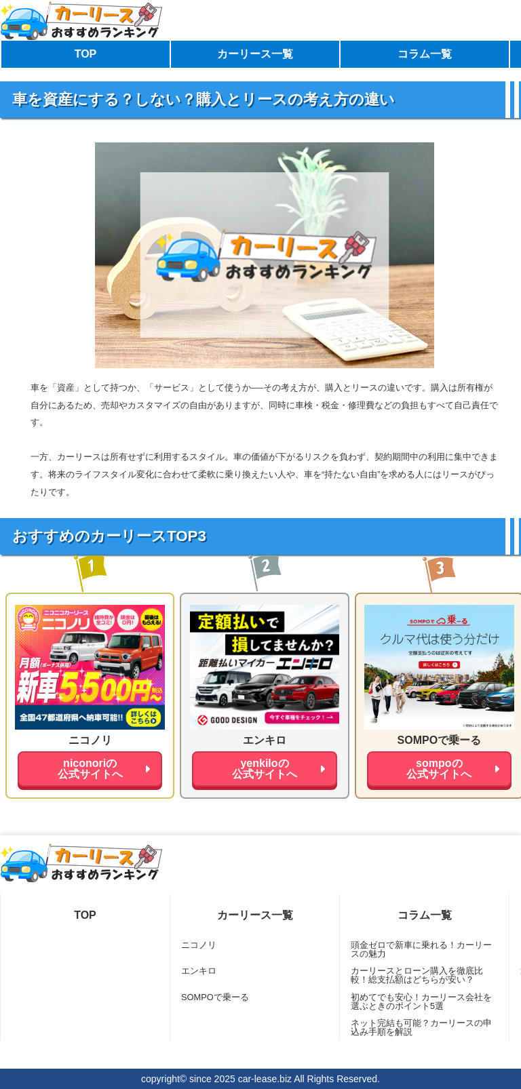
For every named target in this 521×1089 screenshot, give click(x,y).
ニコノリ (198, 945)
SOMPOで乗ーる (215, 997)
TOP (86, 54)
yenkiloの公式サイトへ (264, 768)
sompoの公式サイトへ (438, 768)
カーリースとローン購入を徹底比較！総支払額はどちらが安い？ (417, 975)
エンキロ (198, 971)
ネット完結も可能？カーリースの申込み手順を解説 (421, 1027)
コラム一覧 (425, 54)
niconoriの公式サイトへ (90, 768)
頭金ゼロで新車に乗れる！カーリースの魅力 (421, 949)
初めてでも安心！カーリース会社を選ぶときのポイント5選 (421, 1001)
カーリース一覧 (255, 54)
